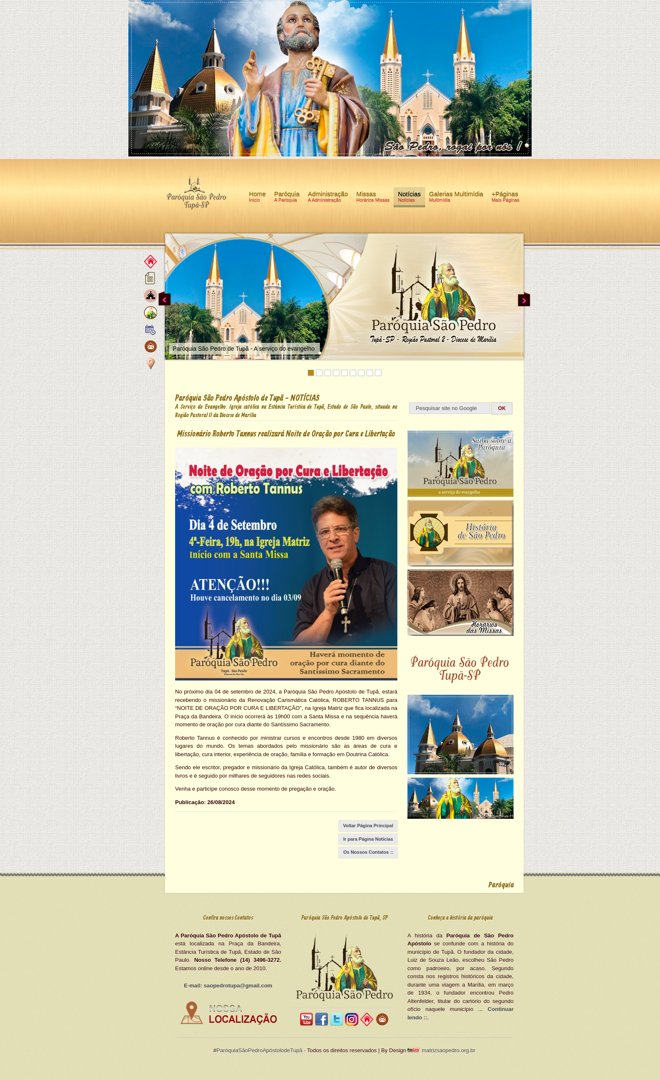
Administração (328, 198)
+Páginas (505, 198)
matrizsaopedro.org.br (447, 1050)
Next (524, 299)
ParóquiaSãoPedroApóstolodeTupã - (261, 1050)
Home (257, 198)
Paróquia (286, 198)
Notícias (409, 198)
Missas (373, 198)
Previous (164, 299)
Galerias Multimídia (456, 198)
